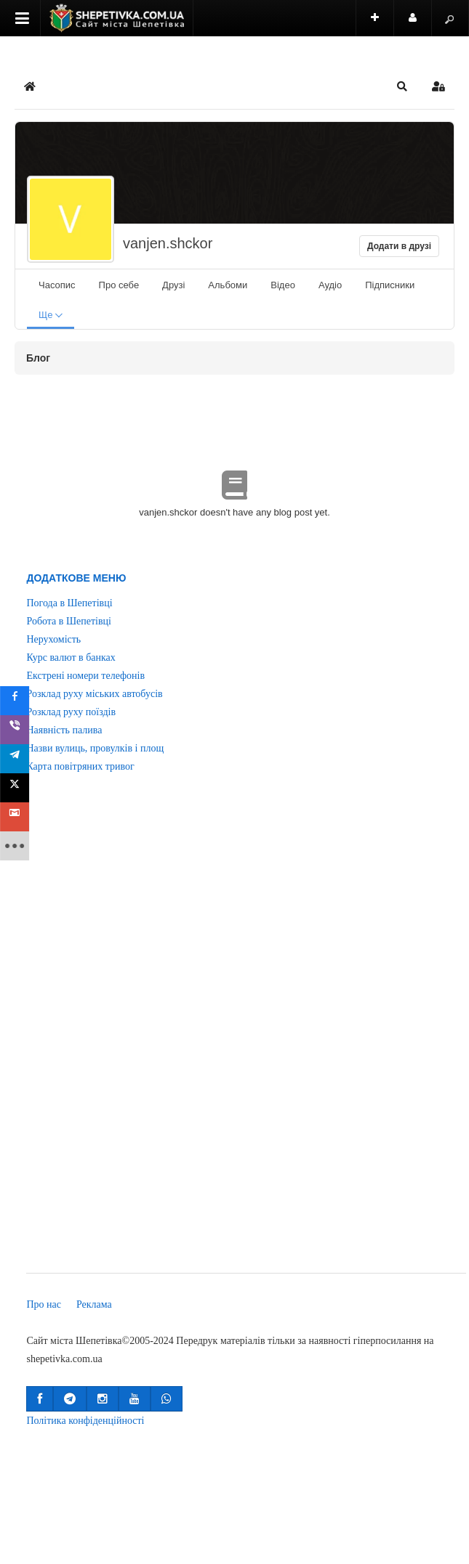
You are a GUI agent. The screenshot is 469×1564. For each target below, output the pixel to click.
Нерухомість (53, 639)
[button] (402, 86)
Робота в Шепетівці (68, 621)
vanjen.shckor (167, 243)
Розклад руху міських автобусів (94, 693)
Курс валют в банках (70, 657)
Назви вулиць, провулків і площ (95, 748)
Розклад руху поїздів (71, 711)
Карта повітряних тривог (80, 766)
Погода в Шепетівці (69, 603)
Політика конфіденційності (85, 1420)
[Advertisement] (76, 1033)
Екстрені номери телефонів (85, 675)
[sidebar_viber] (16, 729)
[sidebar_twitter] (16, 787)
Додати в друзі (399, 246)
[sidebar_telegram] (16, 758)
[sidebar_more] (16, 845)
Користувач (420, 24)
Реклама (94, 1304)
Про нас (43, 1304)
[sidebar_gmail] (16, 816)
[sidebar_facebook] (16, 700)
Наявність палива (64, 730)
